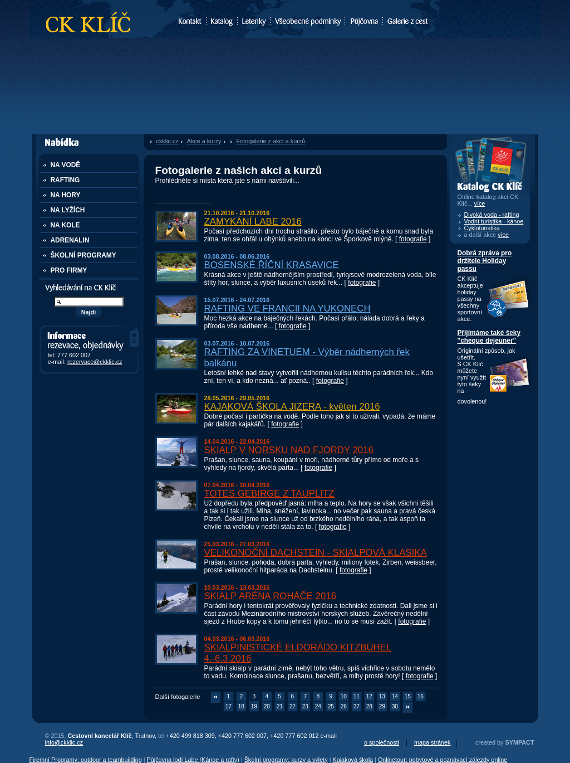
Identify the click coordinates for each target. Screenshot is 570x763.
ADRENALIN (70, 240)
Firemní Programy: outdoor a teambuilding (86, 759)
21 (280, 706)
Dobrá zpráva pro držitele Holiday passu (485, 261)
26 (344, 706)
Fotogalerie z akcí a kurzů (271, 141)
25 (331, 706)
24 (318, 706)
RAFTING (65, 180)
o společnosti (381, 742)
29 (382, 706)
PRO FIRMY (69, 270)
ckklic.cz (167, 141)
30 (395, 706)
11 (356, 696)
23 (305, 706)
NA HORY (66, 195)
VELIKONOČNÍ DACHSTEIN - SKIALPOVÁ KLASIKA (315, 552)
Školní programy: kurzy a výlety (286, 759)
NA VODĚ (66, 165)
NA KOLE (65, 225)
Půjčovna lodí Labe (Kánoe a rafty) (193, 759)
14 (395, 696)
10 (344, 696)
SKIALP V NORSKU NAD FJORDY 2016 (289, 450)
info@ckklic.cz (64, 742)
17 (228, 706)
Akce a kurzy (204, 141)
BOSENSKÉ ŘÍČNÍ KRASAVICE (271, 265)
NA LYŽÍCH (68, 210)
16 (420, 696)
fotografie (413, 239)
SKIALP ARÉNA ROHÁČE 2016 (270, 596)
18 (241, 706)
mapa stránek (432, 742)
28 (369, 706)
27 (356, 706)
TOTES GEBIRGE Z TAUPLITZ (269, 493)
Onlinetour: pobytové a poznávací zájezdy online (442, 759)
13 (382, 696)
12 (369, 696)
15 (408, 696)
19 (254, 706)
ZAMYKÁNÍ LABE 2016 (253, 221)
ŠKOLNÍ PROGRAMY (83, 255)
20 (267, 706)
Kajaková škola (352, 759)
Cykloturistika (482, 228)
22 (292, 706)
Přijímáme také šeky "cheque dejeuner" (489, 336)
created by (504, 742)
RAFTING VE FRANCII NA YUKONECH (287, 308)
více (503, 234)
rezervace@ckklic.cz (94, 361)
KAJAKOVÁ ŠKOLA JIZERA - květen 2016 (292, 406)
